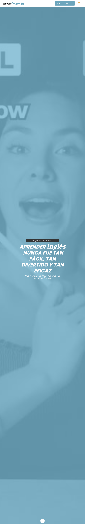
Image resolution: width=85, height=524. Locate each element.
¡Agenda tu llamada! (64, 3)
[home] (13, 3)
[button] (79, 3)
